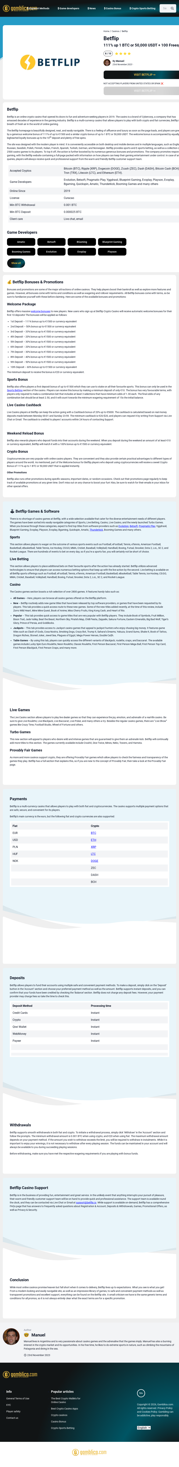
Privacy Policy (165, 1408)
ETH (93, 840)
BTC (93, 833)
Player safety (13, 1411)
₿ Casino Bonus (112, 8)
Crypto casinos (59, 1415)
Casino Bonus (58, 1421)
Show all (16, 263)
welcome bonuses (40, 311)
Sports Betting (15, 390)
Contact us (12, 1417)
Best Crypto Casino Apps (64, 1408)
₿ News (92, 8)
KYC (8, 1405)
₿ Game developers (68, 8)
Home (106, 31)
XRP (93, 847)
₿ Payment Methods (38, 8)
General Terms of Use (17, 1398)
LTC (93, 854)
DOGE (94, 861)
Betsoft (134, 526)
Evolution (124, 526)
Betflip (125, 31)
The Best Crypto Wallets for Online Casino (65, 1400)
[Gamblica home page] (19, 8)
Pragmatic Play (147, 526)
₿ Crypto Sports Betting (142, 8)
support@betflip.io (86, 1202)
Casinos (115, 31)
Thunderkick (96, 529)
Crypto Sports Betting (62, 1428)
